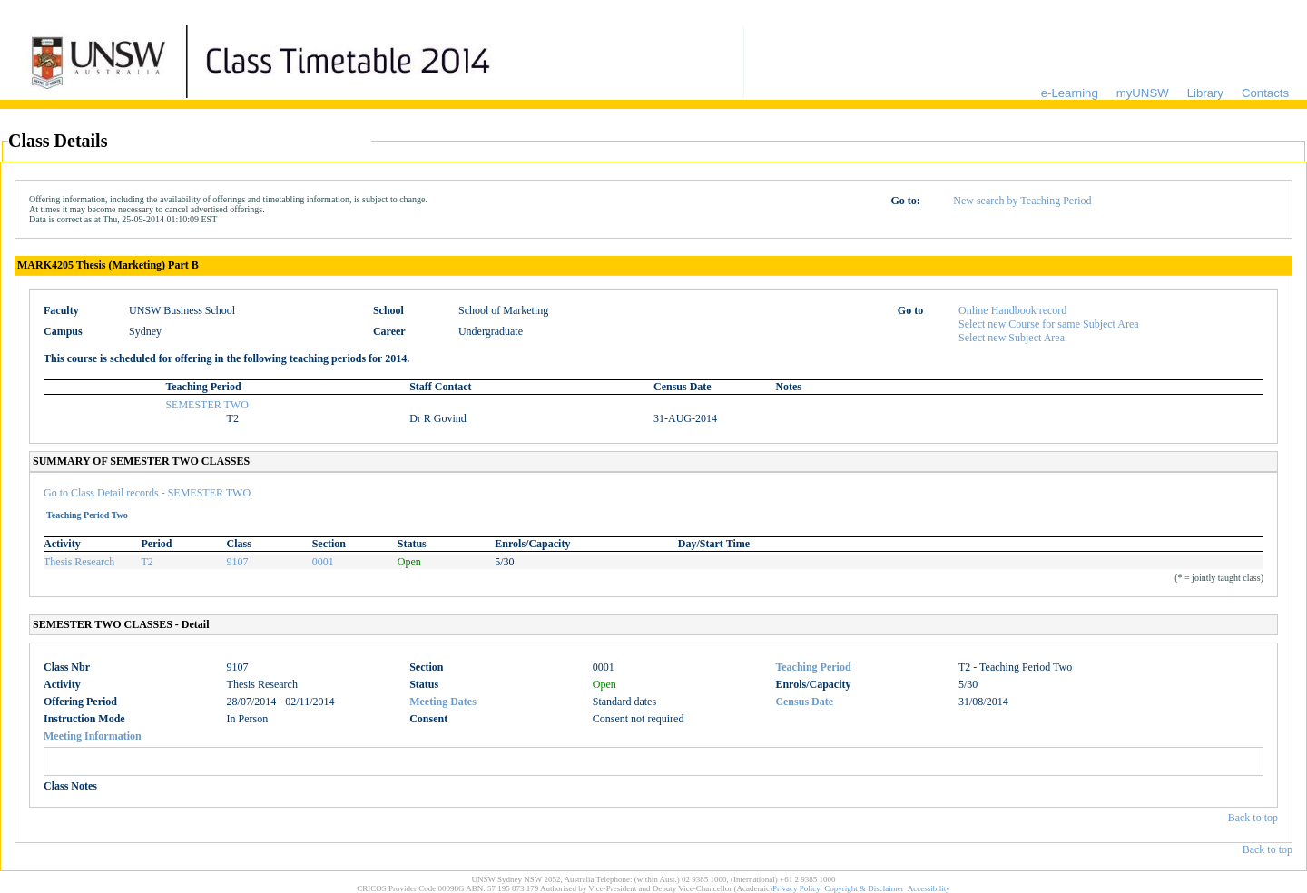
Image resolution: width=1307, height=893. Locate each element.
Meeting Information (93, 736)
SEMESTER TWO (206, 404)
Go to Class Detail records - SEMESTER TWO (147, 492)
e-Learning (1069, 93)
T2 (147, 561)
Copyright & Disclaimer (864, 888)
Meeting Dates (443, 701)
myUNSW (1142, 93)
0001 (323, 561)
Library (1205, 93)
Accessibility (929, 888)
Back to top (1253, 817)
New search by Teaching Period (1022, 200)
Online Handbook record (1012, 310)
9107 (238, 561)
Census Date (804, 701)
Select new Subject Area (1011, 337)
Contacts (1265, 93)
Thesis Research (79, 561)
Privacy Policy (796, 888)
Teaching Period (812, 667)
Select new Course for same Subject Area (1048, 324)
